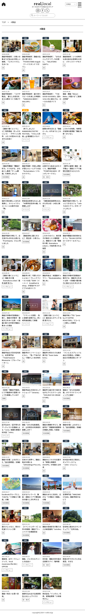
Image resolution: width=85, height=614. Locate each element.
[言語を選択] (71, 4)
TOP (4, 22)
